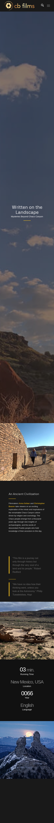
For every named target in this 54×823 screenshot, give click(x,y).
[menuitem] (42, 6)
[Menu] (48, 5)
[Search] (42, 6)
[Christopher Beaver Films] (22, 6)
